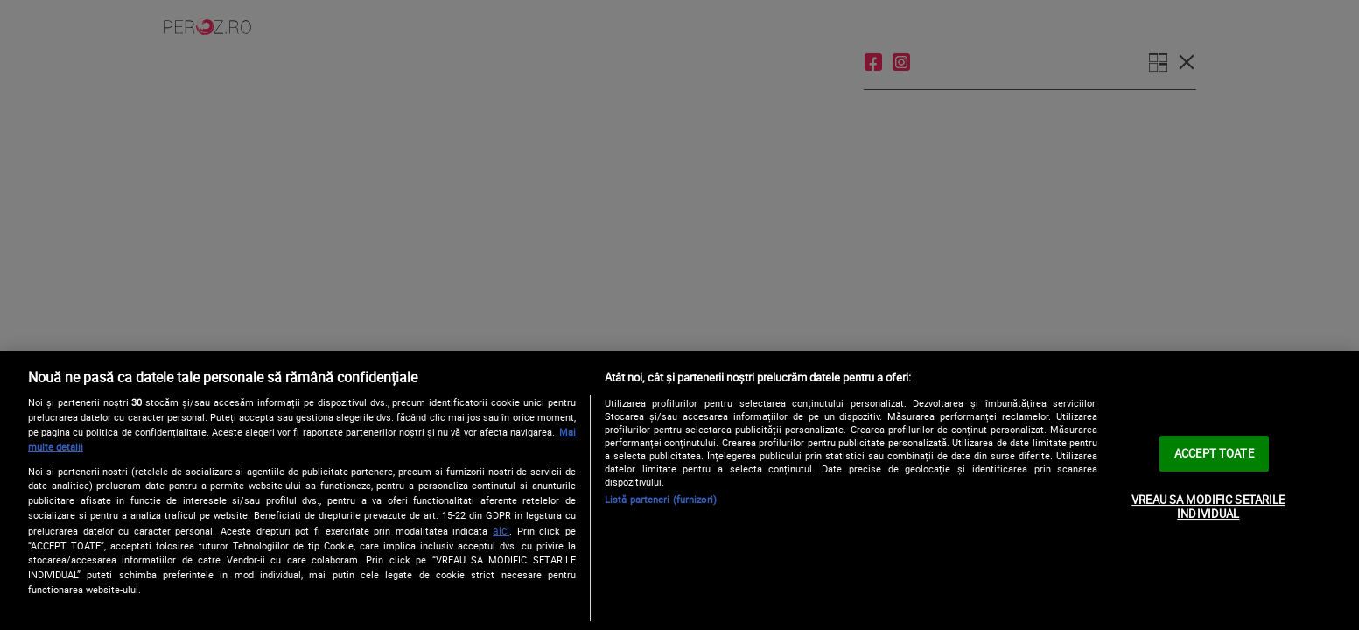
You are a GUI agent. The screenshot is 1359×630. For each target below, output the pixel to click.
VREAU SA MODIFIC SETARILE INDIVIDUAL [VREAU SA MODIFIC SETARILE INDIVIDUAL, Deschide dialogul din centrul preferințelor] (1208, 507)
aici (501, 530)
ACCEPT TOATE (1214, 453)
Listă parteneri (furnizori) (661, 499)
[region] (679, 490)
